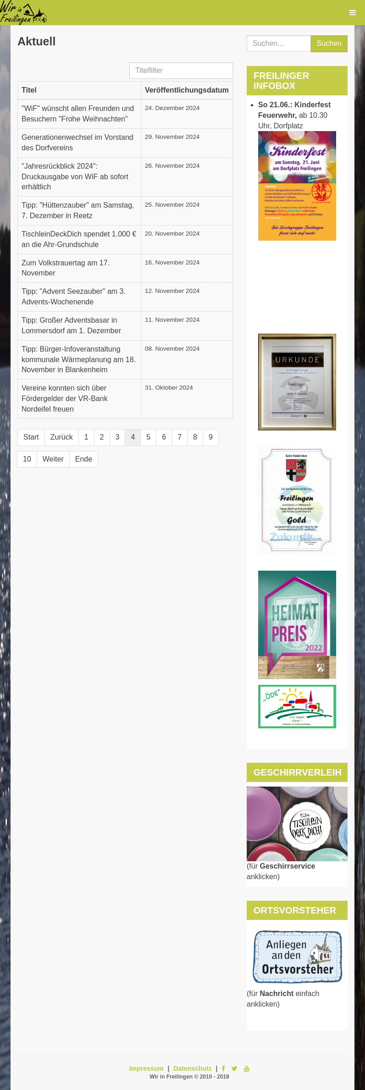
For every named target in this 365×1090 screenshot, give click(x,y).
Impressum (146, 1068)
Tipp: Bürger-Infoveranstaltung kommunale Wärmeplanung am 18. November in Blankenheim (79, 359)
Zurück (61, 437)
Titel (29, 90)
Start (31, 437)
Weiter (53, 459)
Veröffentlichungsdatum (187, 90)
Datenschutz (192, 1068)
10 (27, 459)
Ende (83, 459)
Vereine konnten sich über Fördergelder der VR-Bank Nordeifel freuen (65, 398)
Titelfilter (129, 62)
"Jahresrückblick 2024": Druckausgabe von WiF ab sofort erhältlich (75, 176)
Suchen (329, 43)
